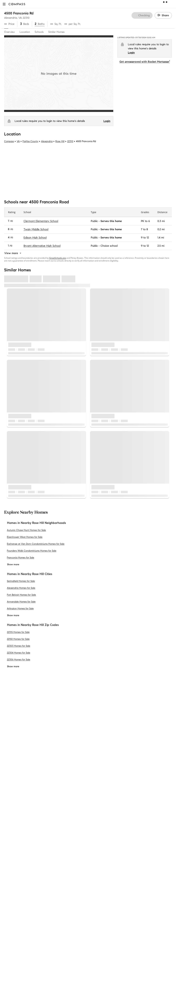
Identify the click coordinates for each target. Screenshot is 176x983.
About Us (9, 733)
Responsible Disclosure (144, 762)
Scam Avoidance (119, 762)
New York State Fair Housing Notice (109, 859)
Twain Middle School (36, 229)
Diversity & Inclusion (59, 804)
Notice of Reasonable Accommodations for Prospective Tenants (124, 865)
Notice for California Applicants (138, 766)
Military (51, 832)
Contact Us (11, 766)
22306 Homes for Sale (18, 659)
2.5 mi (160, 245)
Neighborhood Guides (60, 810)
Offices (8, 771)
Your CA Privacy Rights (140, 770)
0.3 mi (161, 221)
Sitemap (52, 853)
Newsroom (10, 777)
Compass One (55, 760)
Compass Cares (56, 799)
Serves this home (111, 221)
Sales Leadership (14, 744)
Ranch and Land (57, 837)
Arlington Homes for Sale (20, 608)
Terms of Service (156, 758)
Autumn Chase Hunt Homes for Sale (26, 530)
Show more (13, 564)
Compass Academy (59, 788)
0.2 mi (160, 229)
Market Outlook (56, 755)
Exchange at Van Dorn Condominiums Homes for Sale (35, 543)
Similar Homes (56, 31)
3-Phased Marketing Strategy (64, 749)
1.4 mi (160, 237)
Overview (9, 31)
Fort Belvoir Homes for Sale (21, 594)
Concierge (53, 733)
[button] (4, 4)
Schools (39, 31)
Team (7, 738)
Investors (9, 749)
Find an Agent (55, 777)
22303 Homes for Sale (18, 645)
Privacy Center (99, 762)
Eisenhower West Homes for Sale (24, 536)
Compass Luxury (57, 771)
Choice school (109, 245)
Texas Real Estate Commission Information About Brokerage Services (126, 849)
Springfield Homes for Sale (21, 581)
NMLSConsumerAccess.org (147, 878)
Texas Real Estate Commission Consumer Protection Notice (121, 853)
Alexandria (47, 141)
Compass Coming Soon (61, 744)
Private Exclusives (57, 738)
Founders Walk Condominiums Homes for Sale (31, 550)
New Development (58, 815)
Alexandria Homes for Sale (21, 587)
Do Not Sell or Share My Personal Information (117, 758)
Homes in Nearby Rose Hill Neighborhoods (36, 523)
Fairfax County (30, 141)
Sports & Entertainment (61, 826)
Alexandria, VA (13, 17)
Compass (9, 141)
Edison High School (35, 237)
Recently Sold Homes (60, 848)
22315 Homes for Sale (18, 632)
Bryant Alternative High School (42, 245)
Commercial (54, 821)
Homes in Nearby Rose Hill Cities (29, 574)
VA (18, 141)
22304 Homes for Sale (18, 652)
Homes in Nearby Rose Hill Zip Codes (33, 625)
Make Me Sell (55, 766)
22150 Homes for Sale (18, 638)
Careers (9, 760)
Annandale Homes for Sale (21, 601)
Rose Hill (59, 141)
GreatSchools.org (57, 257)
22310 (26, 17)
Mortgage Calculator (59, 782)
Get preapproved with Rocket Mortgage (144, 61)
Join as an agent (14, 755)
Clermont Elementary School (41, 221)
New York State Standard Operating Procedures (115, 862)
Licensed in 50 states (102, 881)
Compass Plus (55, 793)
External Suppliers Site (60, 842)
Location (25, 31)
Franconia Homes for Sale (20, 557)
